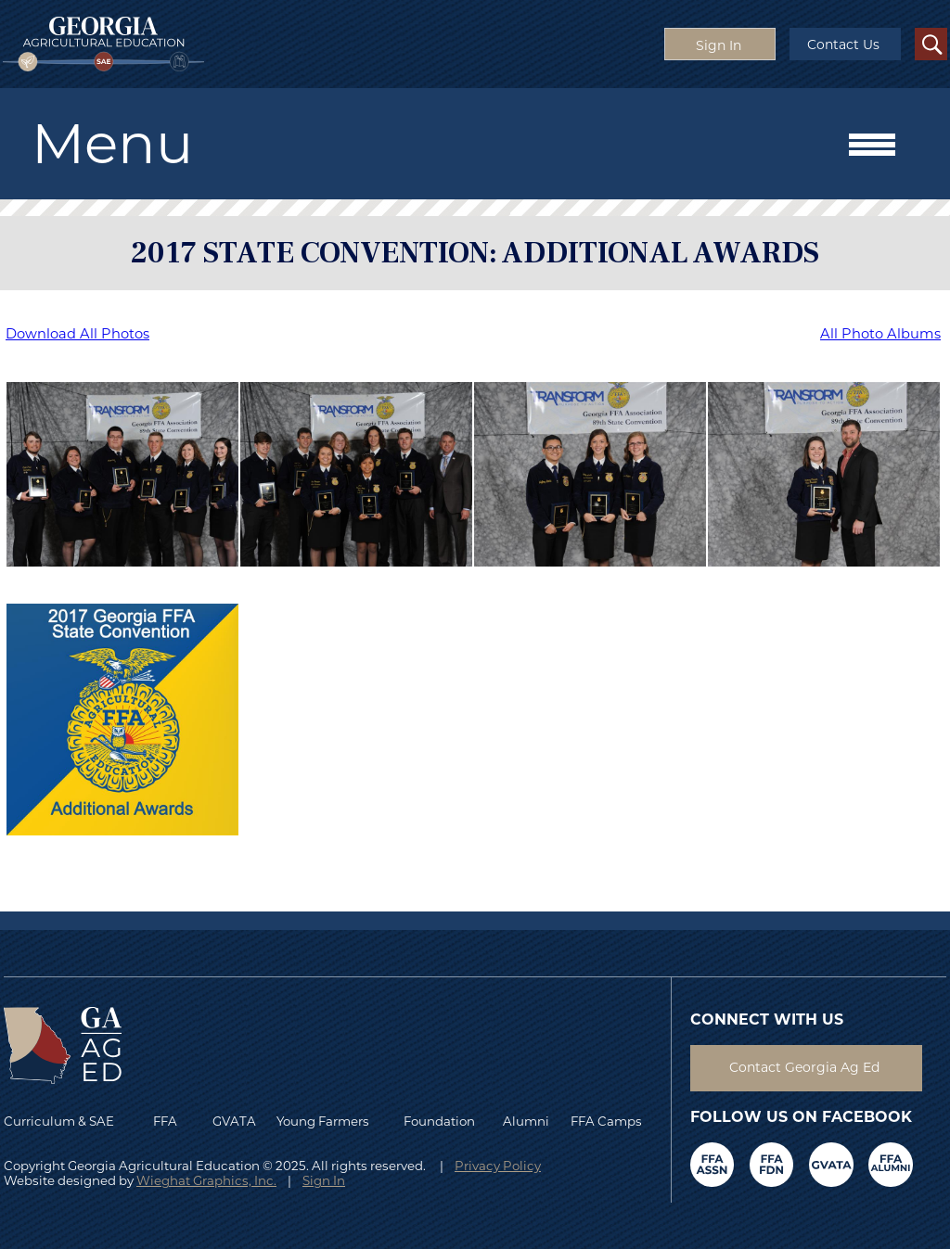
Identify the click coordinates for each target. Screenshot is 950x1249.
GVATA (234, 1121)
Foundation (439, 1121)
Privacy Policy (498, 1165)
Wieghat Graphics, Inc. (206, 1180)
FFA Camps (606, 1121)
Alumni (526, 1121)
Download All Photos (77, 333)
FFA (169, 1121)
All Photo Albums (880, 333)
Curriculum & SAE (59, 1121)
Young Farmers (322, 1121)
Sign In (323, 1180)
